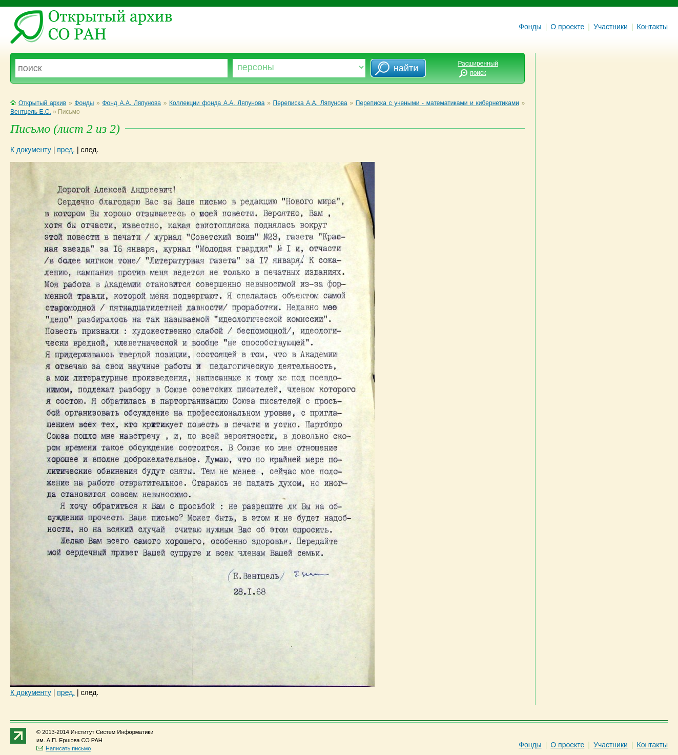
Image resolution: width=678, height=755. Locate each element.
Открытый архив (38, 103)
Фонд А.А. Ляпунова (131, 103)
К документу (30, 150)
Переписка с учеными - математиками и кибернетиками (437, 103)
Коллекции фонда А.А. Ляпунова (216, 103)
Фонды (530, 27)
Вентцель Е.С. (30, 111)
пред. (66, 150)
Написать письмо (63, 748)
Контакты (652, 27)
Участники (610, 27)
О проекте (567, 27)
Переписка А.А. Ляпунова (310, 103)
